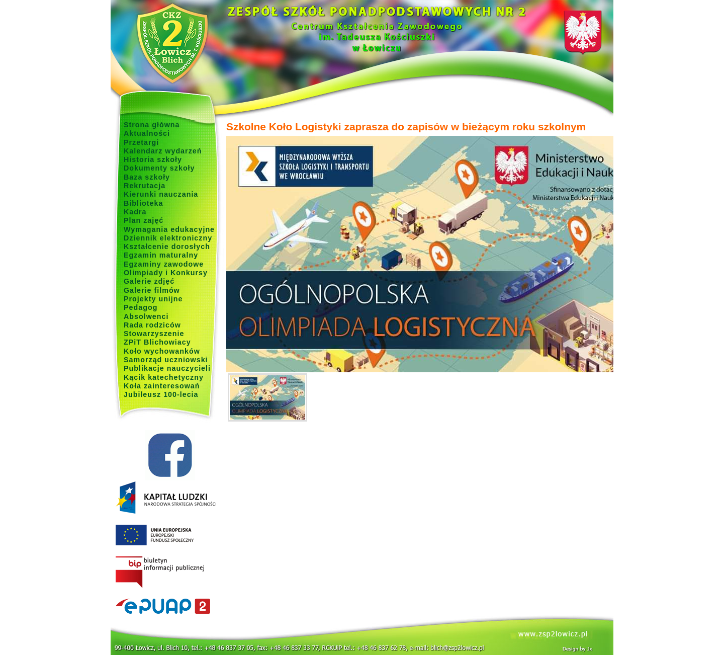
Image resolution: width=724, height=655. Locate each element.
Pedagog (140, 307)
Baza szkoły (147, 177)
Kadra (135, 212)
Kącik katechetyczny (164, 377)
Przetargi (141, 142)
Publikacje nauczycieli (167, 368)
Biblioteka (143, 203)
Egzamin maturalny (161, 255)
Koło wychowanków (162, 351)
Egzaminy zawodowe (164, 264)
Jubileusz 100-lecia (161, 394)
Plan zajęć (143, 220)
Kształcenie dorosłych (167, 246)
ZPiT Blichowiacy (157, 342)
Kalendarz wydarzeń (163, 151)
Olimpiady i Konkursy (166, 273)
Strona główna (152, 125)
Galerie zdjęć (149, 281)
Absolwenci (146, 316)
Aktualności (147, 133)
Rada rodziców (152, 325)
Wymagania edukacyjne (169, 229)
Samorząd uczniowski (166, 360)
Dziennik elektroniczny (168, 238)
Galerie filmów (152, 290)
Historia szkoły (153, 159)
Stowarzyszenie (154, 334)
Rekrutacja (144, 186)
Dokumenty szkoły (159, 168)
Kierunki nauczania (161, 194)
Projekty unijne (153, 299)
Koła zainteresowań (162, 386)
